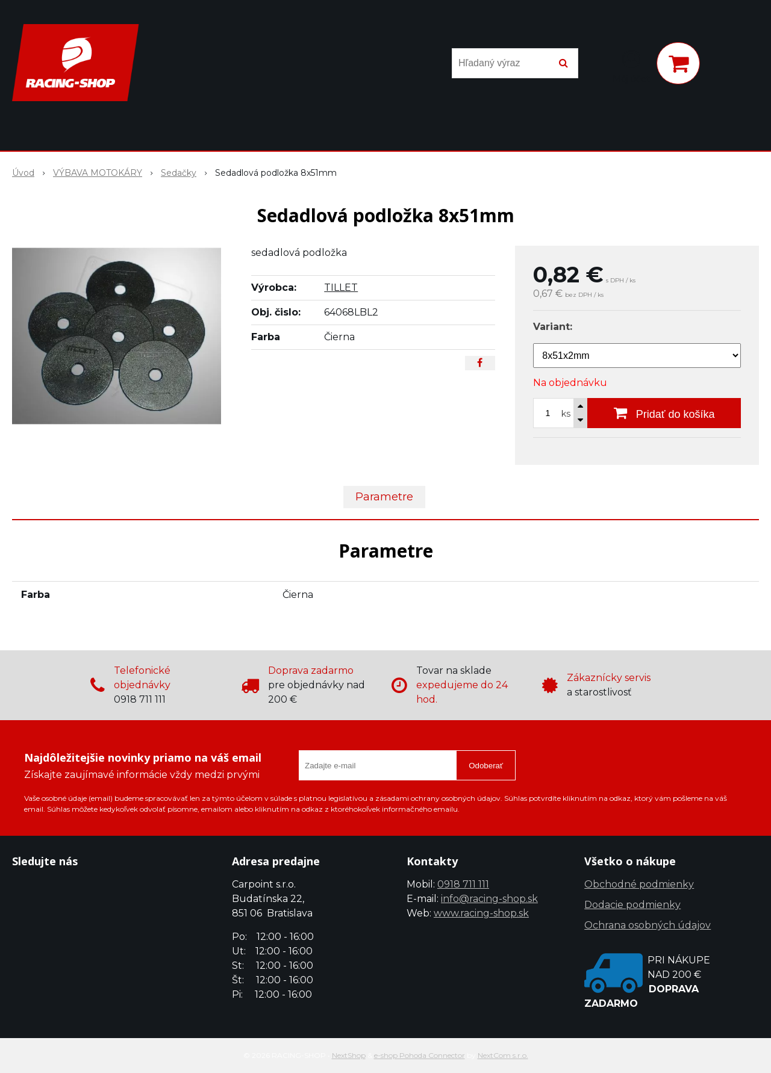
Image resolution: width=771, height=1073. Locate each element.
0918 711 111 (463, 884)
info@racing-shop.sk (489, 898)
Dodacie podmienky (632, 904)
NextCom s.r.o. (503, 1055)
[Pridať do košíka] (664, 413)
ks (565, 413)
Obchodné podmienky (639, 884)
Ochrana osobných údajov (647, 925)
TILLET (341, 287)
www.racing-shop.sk (481, 913)
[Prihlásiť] (631, 66)
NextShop (349, 1055)
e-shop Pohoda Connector (419, 1055)
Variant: (552, 326)
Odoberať (486, 765)
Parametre (384, 496)
